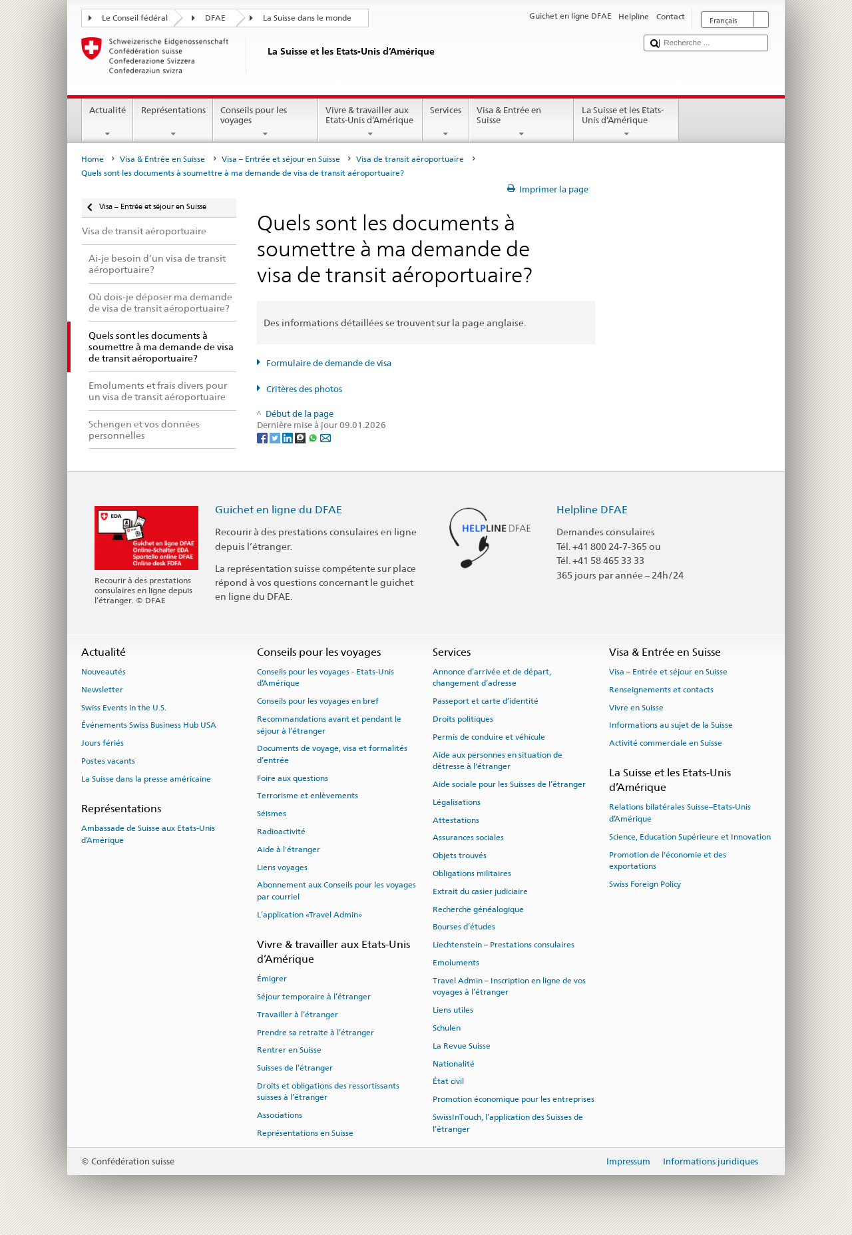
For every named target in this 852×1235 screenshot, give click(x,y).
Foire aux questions (292, 777)
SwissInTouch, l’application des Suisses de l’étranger (508, 1122)
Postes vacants (108, 761)
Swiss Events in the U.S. (123, 707)
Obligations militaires (472, 873)
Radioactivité (281, 831)
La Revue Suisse (462, 1046)
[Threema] (301, 438)
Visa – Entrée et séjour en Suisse (281, 159)
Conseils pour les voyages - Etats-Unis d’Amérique (325, 677)
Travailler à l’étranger (297, 1014)
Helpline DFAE (592, 509)
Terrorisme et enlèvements (307, 795)
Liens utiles (453, 1010)
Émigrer (272, 978)
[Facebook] (263, 438)
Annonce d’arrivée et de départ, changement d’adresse (492, 677)
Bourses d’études (464, 926)
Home (92, 159)
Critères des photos (304, 389)
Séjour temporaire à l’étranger (314, 996)
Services (446, 122)
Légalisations (457, 802)
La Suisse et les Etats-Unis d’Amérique (626, 122)
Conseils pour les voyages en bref (318, 701)
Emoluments (456, 962)
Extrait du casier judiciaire (480, 891)
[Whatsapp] (314, 438)
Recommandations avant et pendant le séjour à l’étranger (329, 724)
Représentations (173, 122)
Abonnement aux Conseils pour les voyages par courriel (336, 890)
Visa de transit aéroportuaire (410, 159)
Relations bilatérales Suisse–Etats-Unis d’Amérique (680, 812)
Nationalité (454, 1063)
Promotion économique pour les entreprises (513, 1099)
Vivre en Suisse (636, 707)
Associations (279, 1115)
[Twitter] (276, 438)
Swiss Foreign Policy (645, 884)
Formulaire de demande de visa (328, 363)
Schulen (447, 1028)
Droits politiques (463, 719)
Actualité (108, 122)
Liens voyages (282, 867)
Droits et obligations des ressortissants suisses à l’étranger (328, 1091)
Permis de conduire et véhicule (489, 737)
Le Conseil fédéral (135, 18)
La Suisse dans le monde (307, 18)
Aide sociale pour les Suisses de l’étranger (509, 784)
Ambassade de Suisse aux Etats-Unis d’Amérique (148, 834)
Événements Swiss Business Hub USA (148, 725)
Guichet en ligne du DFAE (278, 509)
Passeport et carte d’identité (485, 701)
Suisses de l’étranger (295, 1068)
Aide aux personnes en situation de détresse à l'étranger (497, 760)
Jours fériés (102, 743)
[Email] (325, 438)
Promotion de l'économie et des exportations (667, 860)
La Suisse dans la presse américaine (146, 779)
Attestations (456, 819)
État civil (448, 1081)
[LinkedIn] (288, 438)
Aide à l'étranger (288, 849)
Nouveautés (103, 671)
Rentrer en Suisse (289, 1050)
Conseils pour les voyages (266, 122)
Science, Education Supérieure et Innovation (690, 837)
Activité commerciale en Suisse (665, 743)
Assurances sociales (468, 837)
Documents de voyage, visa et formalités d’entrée (332, 754)
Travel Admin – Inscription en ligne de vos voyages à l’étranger (509, 986)
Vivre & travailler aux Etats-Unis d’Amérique (371, 122)
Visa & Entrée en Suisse (522, 122)
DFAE (215, 18)
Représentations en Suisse (305, 1133)
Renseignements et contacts (661, 689)
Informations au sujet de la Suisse (671, 725)
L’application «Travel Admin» (309, 914)
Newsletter (102, 689)
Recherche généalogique (478, 908)
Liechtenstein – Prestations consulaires (503, 944)
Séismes (271, 813)
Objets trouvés (460, 855)
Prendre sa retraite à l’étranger (315, 1032)
